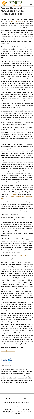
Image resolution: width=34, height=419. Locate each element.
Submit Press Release (27, 399)
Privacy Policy (14, 406)
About (2, 399)
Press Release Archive (12, 399)
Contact (22, 406)
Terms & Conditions (9, 402)
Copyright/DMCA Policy (23, 402)
